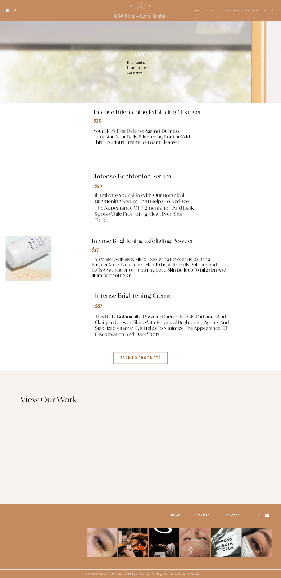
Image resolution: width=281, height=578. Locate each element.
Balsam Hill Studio (188, 574)
